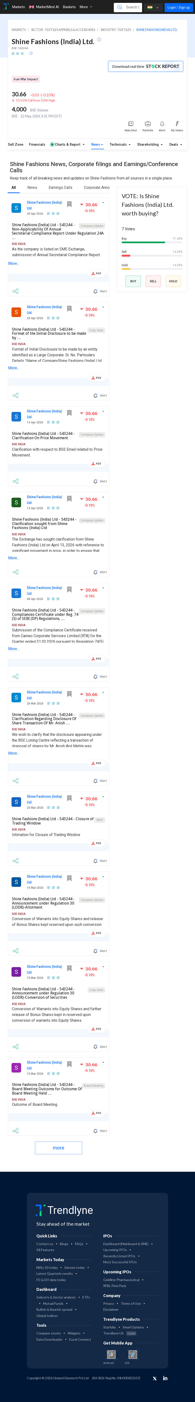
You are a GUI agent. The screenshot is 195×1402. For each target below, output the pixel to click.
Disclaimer (111, 1309)
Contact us (44, 1244)
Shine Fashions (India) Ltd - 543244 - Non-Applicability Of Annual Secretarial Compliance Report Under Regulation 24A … (58, 231)
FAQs (79, 1244)
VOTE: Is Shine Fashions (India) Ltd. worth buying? (147, 204)
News (95, 145)
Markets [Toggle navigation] (18, 7)
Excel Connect (80, 1339)
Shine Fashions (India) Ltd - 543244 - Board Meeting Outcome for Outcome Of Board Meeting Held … (47, 1088)
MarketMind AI (44, 7)
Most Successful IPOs (120, 1262)
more (58, 1148)
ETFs (86, 1297)
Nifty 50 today (47, 1267)
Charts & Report (65, 145)
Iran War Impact (26, 79)
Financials (37, 145)
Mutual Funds (53, 1303)
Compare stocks (48, 1333)
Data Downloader (49, 1339)
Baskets (69, 7)
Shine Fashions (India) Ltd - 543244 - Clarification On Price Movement (43, 435)
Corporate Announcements (106, 187)
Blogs (64, 1244)
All (13, 187)
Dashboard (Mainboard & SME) (126, 1244)
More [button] (86, 7)
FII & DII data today (51, 1280)
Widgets (74, 1333)
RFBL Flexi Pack (114, 1286)
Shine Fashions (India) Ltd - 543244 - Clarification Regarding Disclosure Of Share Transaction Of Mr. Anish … (44, 718)
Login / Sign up (179, 7)
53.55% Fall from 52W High (35, 100)
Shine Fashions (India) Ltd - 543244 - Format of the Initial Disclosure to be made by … (49, 333)
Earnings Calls (60, 187)
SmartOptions (133, 1327)
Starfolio (109, 1327)
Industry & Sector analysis (56, 1297)
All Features (45, 1250)
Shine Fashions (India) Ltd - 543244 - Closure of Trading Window (53, 821)
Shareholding (148, 145)
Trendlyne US (119, 1333)
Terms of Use (131, 1303)
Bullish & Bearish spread (54, 1309)
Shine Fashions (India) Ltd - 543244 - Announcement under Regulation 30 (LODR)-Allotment (43, 903)
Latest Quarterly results (54, 1273)
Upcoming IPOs (115, 1250)
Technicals (119, 145)
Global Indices (47, 1316)
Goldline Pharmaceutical (121, 1280)
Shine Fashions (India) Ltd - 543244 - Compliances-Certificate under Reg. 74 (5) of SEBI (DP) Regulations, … (45, 614)
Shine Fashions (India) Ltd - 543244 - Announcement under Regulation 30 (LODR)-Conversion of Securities (43, 993)
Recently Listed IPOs (119, 1256)
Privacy (108, 1303)
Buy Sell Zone (12, 145)
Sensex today (74, 1267)
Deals (174, 145)
